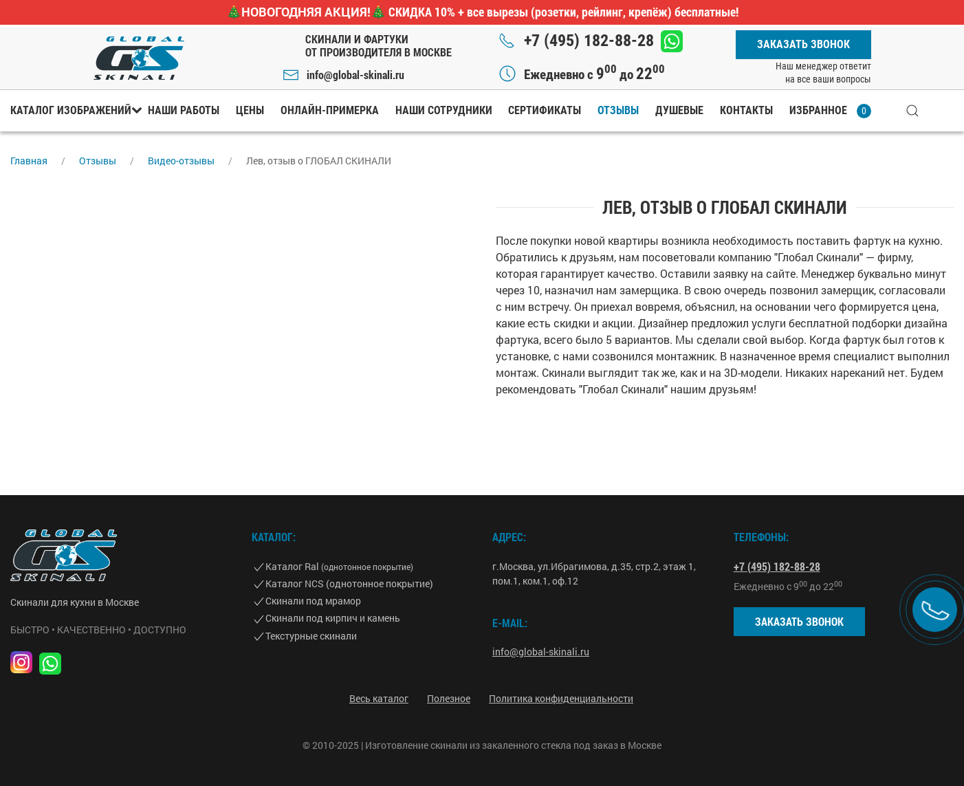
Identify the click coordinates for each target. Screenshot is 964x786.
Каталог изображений (70, 110)
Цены (250, 110)
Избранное (830, 111)
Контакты (746, 110)
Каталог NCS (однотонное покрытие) (349, 583)
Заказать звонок (803, 44)
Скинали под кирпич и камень (332, 617)
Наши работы (183, 110)
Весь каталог (378, 698)
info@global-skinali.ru (355, 74)
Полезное (448, 698)
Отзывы (618, 110)
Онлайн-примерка (330, 110)
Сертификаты (544, 110)
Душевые (679, 110)
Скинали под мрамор (313, 600)
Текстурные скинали (311, 635)
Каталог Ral (339, 566)
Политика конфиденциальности (561, 698)
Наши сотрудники (443, 110)
